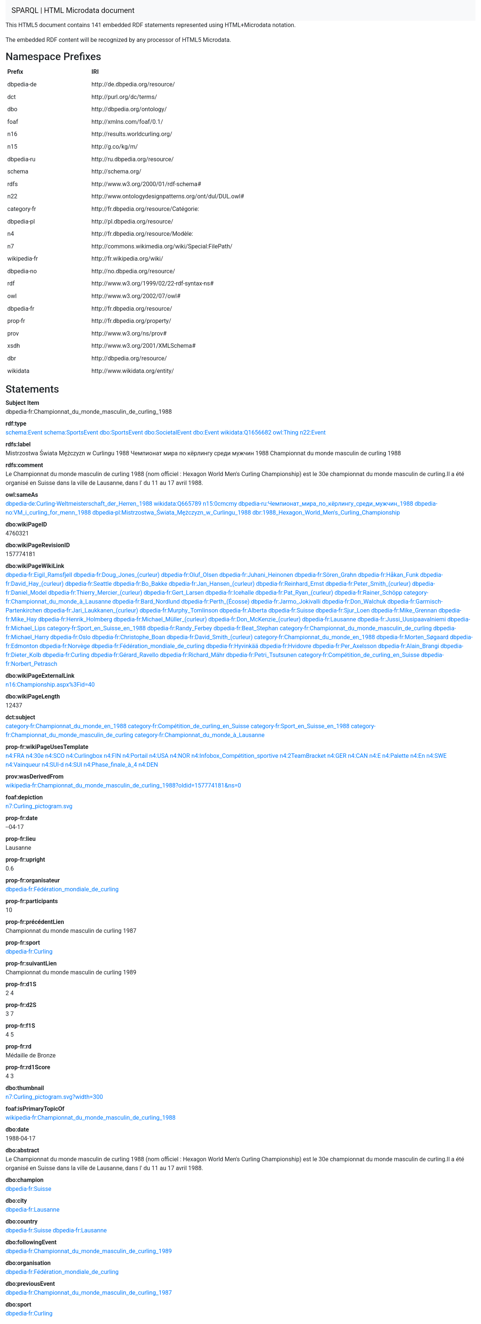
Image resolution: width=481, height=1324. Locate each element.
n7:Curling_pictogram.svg (39, 806)
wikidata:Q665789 (177, 503)
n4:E (375, 755)
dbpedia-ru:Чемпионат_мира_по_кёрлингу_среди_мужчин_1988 (325, 503)
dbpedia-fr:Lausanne (329, 619)
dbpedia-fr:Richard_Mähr (192, 654)
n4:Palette (395, 755)
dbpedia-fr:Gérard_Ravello (125, 654)
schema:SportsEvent (71, 432)
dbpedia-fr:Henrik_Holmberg (75, 619)
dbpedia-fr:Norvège (65, 646)
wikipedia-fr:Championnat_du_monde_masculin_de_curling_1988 (91, 1117)
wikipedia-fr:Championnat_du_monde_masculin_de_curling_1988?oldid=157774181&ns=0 (123, 785)
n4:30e (35, 755)
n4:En (417, 755)
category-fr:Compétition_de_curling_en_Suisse (359, 654)
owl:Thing (285, 432)
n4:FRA (15, 755)
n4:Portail (135, 755)
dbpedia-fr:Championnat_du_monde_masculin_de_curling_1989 (89, 1251)
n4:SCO (55, 755)
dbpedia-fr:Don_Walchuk (354, 601)
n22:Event (313, 432)
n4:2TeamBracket (303, 755)
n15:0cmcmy (220, 503)
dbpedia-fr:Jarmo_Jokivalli (286, 601)
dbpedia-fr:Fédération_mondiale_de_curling (147, 646)
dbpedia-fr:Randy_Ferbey (179, 628)
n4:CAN (358, 755)
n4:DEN (148, 764)
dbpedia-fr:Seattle (88, 583)
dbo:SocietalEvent (167, 432)
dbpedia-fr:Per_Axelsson (345, 646)
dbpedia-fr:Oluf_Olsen (189, 574)
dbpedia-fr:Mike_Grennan (404, 610)
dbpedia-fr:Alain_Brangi (408, 646)
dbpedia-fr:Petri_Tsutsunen (261, 654)
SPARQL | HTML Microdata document (72, 10)
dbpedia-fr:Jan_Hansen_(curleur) (212, 583)
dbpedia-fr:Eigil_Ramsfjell (39, 574)
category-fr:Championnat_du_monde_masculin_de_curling (356, 628)
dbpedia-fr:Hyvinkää (232, 646)
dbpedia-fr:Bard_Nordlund (146, 601)
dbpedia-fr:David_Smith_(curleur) (210, 637)
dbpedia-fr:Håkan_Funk (388, 574)
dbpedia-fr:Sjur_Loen (342, 610)
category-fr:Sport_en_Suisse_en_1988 (96, 628)
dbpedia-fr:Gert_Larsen (174, 592)
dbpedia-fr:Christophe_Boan (128, 637)
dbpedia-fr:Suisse (291, 610)
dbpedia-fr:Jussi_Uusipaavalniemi (401, 619)
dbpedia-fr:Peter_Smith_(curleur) (368, 583)
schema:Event (24, 432)
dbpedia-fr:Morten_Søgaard (412, 637)
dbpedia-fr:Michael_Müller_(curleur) (160, 619)
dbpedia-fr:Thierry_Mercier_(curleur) (95, 592)
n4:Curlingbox (84, 755)
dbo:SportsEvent (121, 432)
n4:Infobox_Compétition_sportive (234, 755)
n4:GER (337, 755)
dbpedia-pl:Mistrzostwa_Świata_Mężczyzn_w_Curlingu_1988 (171, 512)
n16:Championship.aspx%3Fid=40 (50, 684)
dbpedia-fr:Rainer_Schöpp (368, 592)
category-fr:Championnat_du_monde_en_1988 (314, 637)
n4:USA (158, 755)
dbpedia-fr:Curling (66, 654)
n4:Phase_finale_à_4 (110, 764)
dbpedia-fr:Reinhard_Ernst (290, 583)
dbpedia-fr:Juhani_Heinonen (256, 574)
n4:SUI (73, 764)
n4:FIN (112, 755)
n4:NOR (180, 755)
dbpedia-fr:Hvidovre (285, 646)
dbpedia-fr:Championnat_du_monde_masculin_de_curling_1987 (89, 1292)
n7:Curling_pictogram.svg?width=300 (54, 1096)
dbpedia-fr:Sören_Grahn (326, 574)
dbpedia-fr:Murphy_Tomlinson (179, 610)
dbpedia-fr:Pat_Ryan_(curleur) (294, 592)
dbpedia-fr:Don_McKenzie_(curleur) (254, 619)
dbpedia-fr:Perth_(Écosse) (215, 601)
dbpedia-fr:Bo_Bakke (140, 583)
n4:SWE (437, 755)
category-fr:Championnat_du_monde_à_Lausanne (199, 735)
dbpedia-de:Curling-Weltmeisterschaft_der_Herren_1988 (79, 503)
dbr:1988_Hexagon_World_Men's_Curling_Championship (326, 512)
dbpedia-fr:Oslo (70, 637)
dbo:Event (206, 432)
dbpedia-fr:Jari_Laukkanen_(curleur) (91, 610)
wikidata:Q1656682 (245, 432)
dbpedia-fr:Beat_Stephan (246, 628)
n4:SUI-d (53, 764)
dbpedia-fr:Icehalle (229, 592)
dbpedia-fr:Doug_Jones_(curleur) (117, 574)
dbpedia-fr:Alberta (243, 610)
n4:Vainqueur (23, 764)
